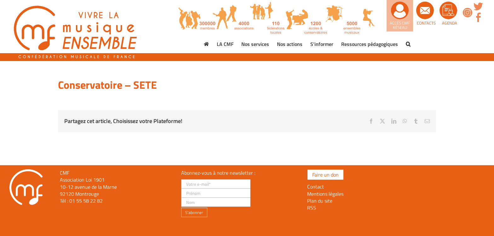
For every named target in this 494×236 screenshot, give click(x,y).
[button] (408, 44)
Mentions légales (325, 193)
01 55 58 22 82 (86, 201)
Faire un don (325, 174)
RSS (311, 207)
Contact (315, 186)
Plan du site (319, 200)
